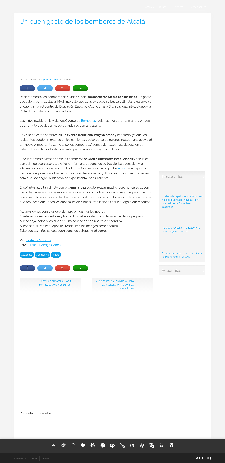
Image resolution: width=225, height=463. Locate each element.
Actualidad (26, 254)
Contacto (178, 7)
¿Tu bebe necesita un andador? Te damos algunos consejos (182, 223)
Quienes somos (197, 7)
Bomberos (88, 120)
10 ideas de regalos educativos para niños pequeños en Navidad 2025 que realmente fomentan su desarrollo (182, 195)
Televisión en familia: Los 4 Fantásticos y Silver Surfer (55, 282)
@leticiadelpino (50, 79)
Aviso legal (46, 458)
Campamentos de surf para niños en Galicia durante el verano (182, 248)
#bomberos (42, 254)
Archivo (149, 7)
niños (122, 168)
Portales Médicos (38, 240)
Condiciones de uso (20, 458)
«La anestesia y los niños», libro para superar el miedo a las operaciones (115, 284)
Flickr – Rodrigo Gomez (44, 245)
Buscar (163, 7)
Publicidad (34, 458)
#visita (56, 254)
